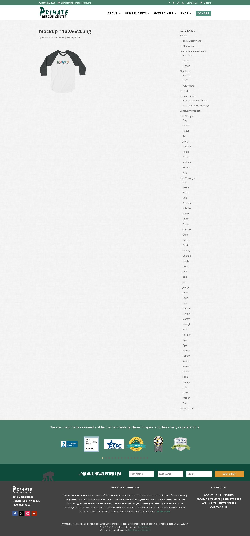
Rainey (186, 355)
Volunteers (188, 85)
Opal (185, 339)
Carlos (185, 224)
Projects (184, 90)
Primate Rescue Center (53, 37)
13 (141, 458)
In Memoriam (187, 46)
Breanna (186, 203)
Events (184, 35)
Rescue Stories (188, 96)
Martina (186, 146)
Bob (184, 197)
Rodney (186, 162)
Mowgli (186, 324)
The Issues (227, 495)
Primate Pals (232, 499)
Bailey (185, 187)
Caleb (185, 218)
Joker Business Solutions (139, 530)
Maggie (186, 313)
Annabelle (187, 55)
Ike (184, 135)
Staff (185, 80)
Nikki (184, 329)
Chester (186, 229)
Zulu (184, 172)
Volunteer (209, 503)
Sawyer (186, 366)
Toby (185, 387)
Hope (185, 266)
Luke (185, 303)
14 (144, 458)
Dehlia (185, 245)
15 (147, 458)
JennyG (186, 287)
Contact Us (192, 3)
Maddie (186, 308)
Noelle (185, 151)
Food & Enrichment (190, 40)
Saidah (185, 360)
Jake (184, 271)
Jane (184, 276)
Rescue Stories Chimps (195, 100)
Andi (184, 182)
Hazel (185, 130)
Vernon (186, 397)
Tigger (186, 65)
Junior (185, 292)
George (186, 255)
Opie (185, 345)
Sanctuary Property (190, 110)
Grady (185, 260)
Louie (185, 297)
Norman (186, 334)
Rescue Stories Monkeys (196, 105)
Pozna (185, 157)
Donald (186, 125)
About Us (210, 495)
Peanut (186, 350)
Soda (185, 376)
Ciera (185, 234)
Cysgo (185, 239)
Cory (185, 120)
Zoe (184, 403)
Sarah (185, 60)
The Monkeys (187, 178)
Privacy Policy (144, 527)
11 (134, 458)
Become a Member (208, 499)
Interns (186, 75)
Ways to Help (187, 408)
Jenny (185, 141)
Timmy (186, 382)
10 (131, 458)
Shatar (185, 371)
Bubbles (186, 208)
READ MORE (163, 511)
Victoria (186, 167)
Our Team (185, 71)
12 (138, 458)
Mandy (186, 318)
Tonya (185, 392)
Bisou (185, 192)
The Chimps (186, 116)
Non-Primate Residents (193, 51)
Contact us (218, 507)
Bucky (185, 213)
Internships (227, 503)
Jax (184, 282)
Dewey (186, 250)
